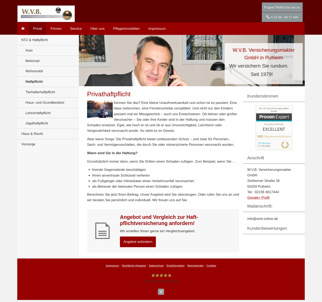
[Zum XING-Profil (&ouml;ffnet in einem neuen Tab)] (161, 292)
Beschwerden (195, 265)
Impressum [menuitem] (157, 29)
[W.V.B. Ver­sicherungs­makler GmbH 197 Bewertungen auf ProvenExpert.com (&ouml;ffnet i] (161, 278)
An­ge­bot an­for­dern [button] (137, 242)
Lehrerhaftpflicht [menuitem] (38, 113)
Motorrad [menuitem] (32, 61)
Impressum (112, 265)
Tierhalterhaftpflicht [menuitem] (40, 92)
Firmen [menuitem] (56, 29)
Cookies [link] (211, 265)
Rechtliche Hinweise (134, 265)
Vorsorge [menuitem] (28, 144)
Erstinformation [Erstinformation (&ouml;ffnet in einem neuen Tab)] (175, 265)
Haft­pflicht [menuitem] (34, 82)
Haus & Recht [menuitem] (32, 134)
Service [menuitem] (76, 29)
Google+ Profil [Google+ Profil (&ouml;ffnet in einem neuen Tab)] (258, 198)
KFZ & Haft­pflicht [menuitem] (34, 40)
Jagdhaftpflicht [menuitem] (36, 123)
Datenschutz (156, 265)
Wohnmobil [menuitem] (34, 71)
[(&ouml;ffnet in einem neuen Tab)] (273, 149)
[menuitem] (23, 28)
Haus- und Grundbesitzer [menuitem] (44, 102)
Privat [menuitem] (37, 29)
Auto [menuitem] (29, 50)
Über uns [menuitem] (97, 29)
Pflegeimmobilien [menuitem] (126, 29)
